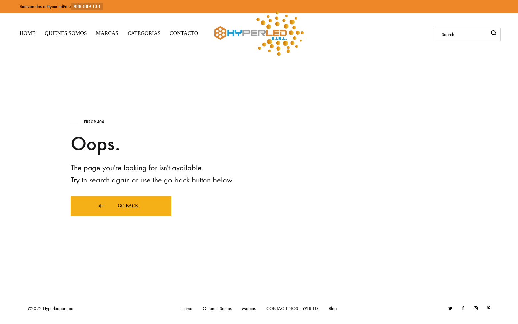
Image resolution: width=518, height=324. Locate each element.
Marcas (249, 308)
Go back (117, 206)
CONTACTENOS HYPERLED (292, 308)
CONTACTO (184, 33)
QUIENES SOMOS (66, 33)
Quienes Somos (217, 308)
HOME (27, 33)
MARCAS (107, 33)
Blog (333, 308)
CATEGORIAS (144, 33)
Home (186, 308)
